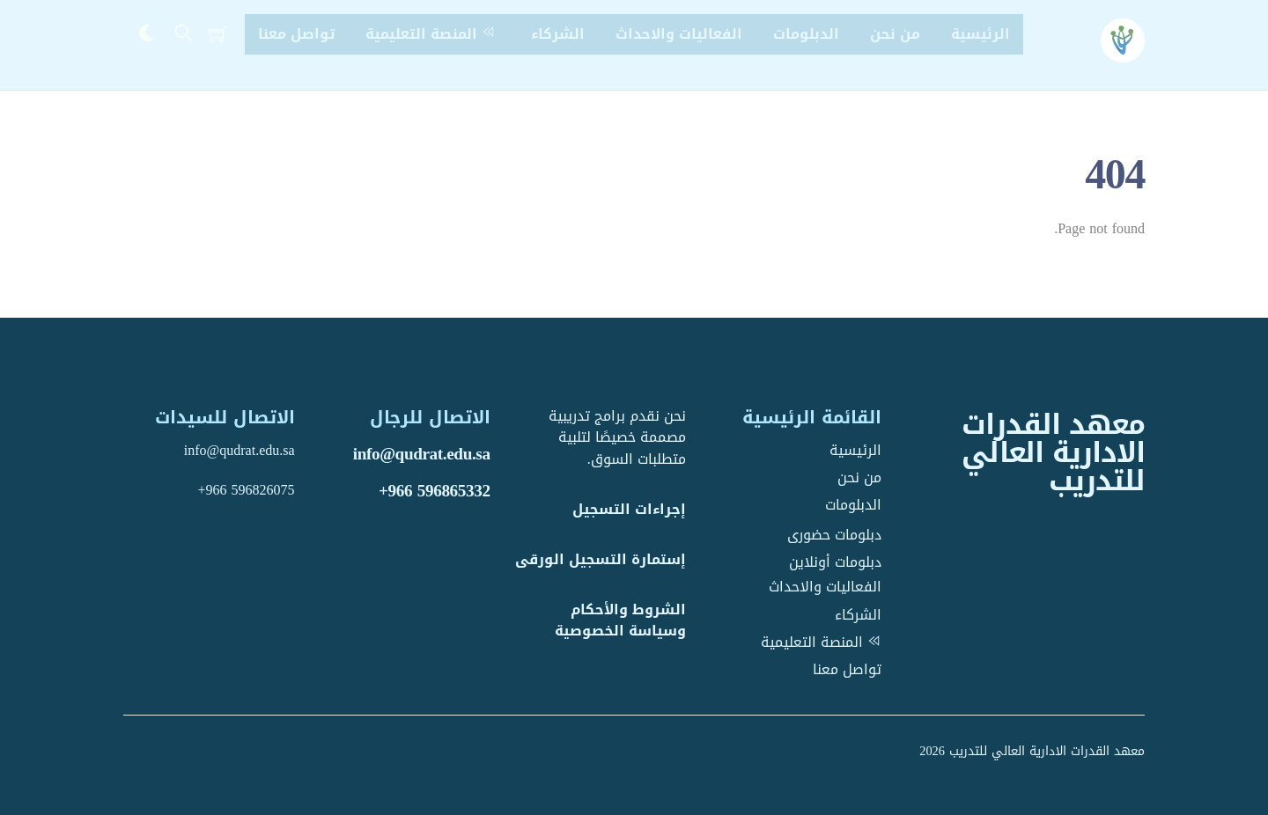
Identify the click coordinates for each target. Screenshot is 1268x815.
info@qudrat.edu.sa (421, 453)
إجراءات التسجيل (629, 509)
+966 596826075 (246, 489)
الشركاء (558, 34)
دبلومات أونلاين (835, 562)
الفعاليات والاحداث (679, 34)
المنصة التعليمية (432, 34)
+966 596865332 (434, 490)
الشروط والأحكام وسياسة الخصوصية (620, 620)
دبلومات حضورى (834, 534)
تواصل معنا (296, 34)
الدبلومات (806, 34)
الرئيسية (980, 34)
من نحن (895, 34)
